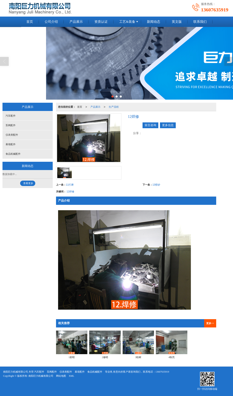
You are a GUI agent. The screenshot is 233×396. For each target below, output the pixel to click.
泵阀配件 (11, 125)
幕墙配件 (11, 144)
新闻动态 (153, 21)
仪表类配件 (12, 134)
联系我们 (200, 21)
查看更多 (28, 183)
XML (71, 375)
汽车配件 (11, 115)
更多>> (210, 323)
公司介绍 (51, 21)
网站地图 (61, 375)
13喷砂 (156, 184)
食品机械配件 (13, 153)
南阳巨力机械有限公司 (40, 375)
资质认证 (101, 21)
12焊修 (70, 191)
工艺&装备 (127, 21)
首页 (29, 21)
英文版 (177, 21)
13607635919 (162, 371)
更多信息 (168, 125)
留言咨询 (150, 125)
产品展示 (76, 21)
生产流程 (114, 106)
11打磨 (70, 184)
